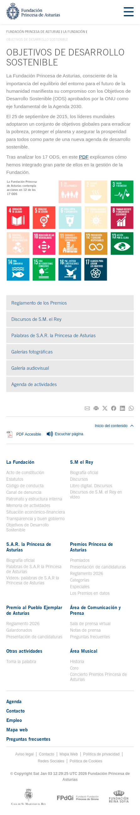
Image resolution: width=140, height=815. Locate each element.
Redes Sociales (51, 761)
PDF (84, 156)
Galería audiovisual (30, 368)
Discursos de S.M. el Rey (36, 319)
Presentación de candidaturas (98, 566)
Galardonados (19, 630)
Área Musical (83, 651)
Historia (77, 661)
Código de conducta (25, 485)
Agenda (14, 701)
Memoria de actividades (28, 505)
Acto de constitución (25, 472)
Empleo (14, 720)
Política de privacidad (101, 754)
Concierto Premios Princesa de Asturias (98, 677)
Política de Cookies (86, 761)
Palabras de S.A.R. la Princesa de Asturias (53, 335)
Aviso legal (24, 754)
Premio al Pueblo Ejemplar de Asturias (34, 610)
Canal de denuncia (23, 492)
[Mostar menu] (129, 12)
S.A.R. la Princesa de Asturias (28, 546)
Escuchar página (64, 434)
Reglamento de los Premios (39, 303)
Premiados (79, 560)
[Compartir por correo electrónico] (87, 408)
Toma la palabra (21, 661)
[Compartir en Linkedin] (122, 408)
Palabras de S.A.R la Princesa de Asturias (34, 569)
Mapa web (17, 729)
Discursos (79, 479)
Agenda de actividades (34, 384)
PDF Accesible (28, 434)
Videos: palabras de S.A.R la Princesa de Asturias (32, 580)
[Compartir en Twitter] (104, 408)
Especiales (79, 586)
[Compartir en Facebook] (113, 408)
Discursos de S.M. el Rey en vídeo (96, 494)
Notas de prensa (85, 630)
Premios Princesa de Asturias (91, 546)
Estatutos (14, 479)
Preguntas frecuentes (90, 636)
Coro (74, 668)
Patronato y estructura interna (34, 498)
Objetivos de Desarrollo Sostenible (27, 527)
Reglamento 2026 (86, 573)
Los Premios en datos (90, 593)
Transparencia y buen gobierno (35, 518)
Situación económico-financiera (35, 512)
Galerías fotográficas (32, 351)
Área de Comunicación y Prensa (95, 610)
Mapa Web (69, 754)
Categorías (79, 580)
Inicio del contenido (114, 426)
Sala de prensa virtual (90, 623)
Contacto (15, 710)
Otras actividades (24, 651)
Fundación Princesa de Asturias (33, 32)
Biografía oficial (84, 472)
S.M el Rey (81, 462)
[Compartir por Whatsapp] (131, 408)
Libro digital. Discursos (91, 485)
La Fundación (74, 32)
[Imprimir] (96, 408)
